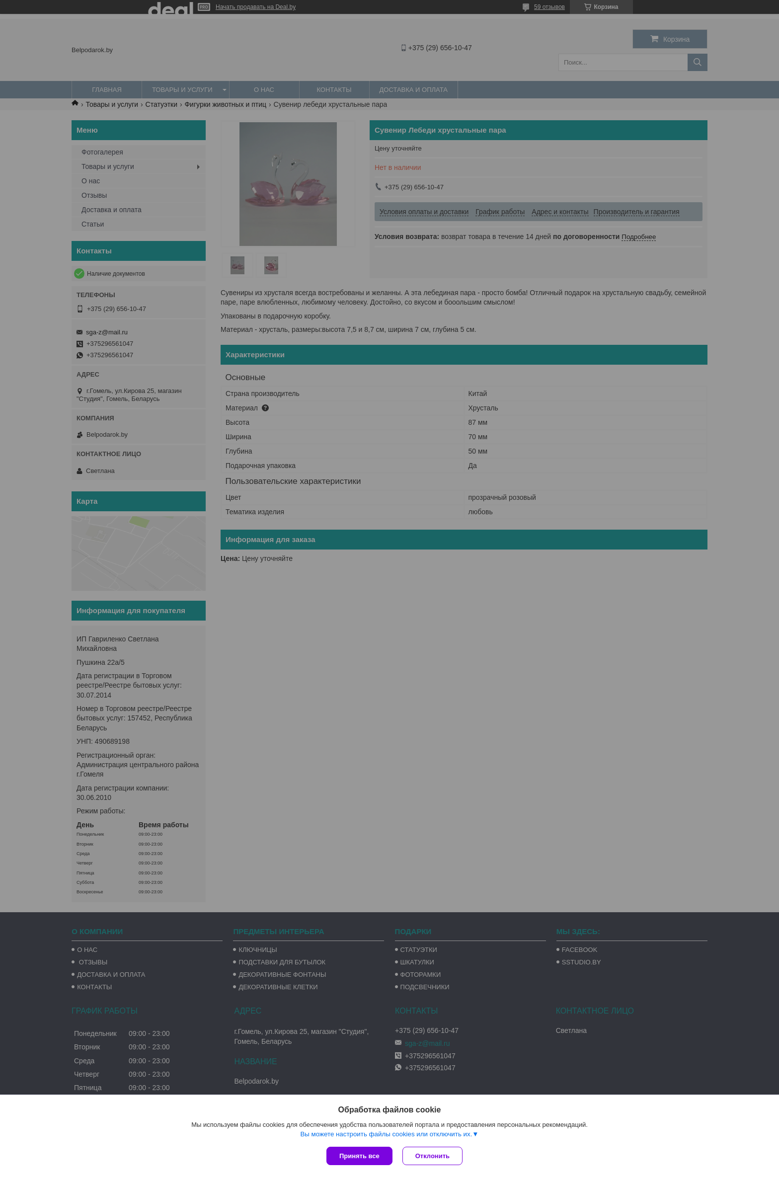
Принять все (359, 1156)
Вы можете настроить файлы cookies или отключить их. (386, 1134)
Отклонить (432, 1156)
